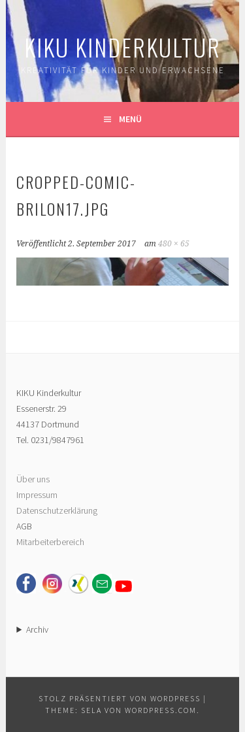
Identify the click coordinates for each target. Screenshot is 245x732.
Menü (130, 119)
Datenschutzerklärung (56, 510)
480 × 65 (173, 243)
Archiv (37, 629)
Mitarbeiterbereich (50, 542)
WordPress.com (161, 710)
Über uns (33, 479)
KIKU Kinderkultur (122, 46)
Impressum (36, 495)
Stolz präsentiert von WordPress (120, 698)
